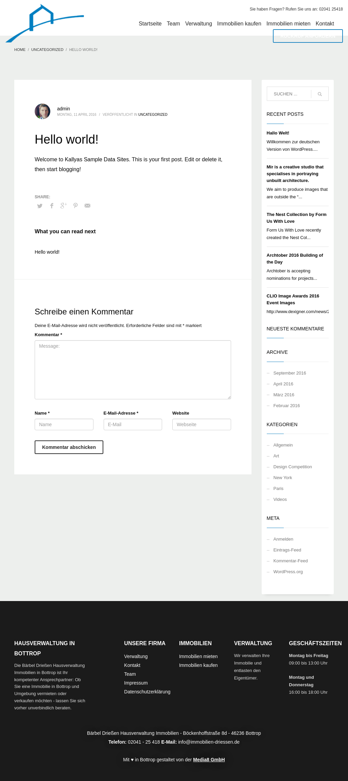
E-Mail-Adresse (121, 413)
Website (180, 413)
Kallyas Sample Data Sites (97, 159)
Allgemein (283, 445)
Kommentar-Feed (291, 560)
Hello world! (47, 252)
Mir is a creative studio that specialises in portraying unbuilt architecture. (295, 173)
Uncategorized (153, 114)
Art (276, 455)
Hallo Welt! (278, 132)
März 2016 (284, 394)
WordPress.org (288, 571)
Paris (279, 488)
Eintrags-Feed (287, 549)
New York (283, 477)
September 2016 (290, 373)
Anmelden (284, 539)
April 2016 (284, 383)
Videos (280, 499)
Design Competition (293, 466)
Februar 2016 (287, 405)
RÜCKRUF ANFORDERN (307, 36)
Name (42, 413)
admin (63, 108)
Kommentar (48, 334)
